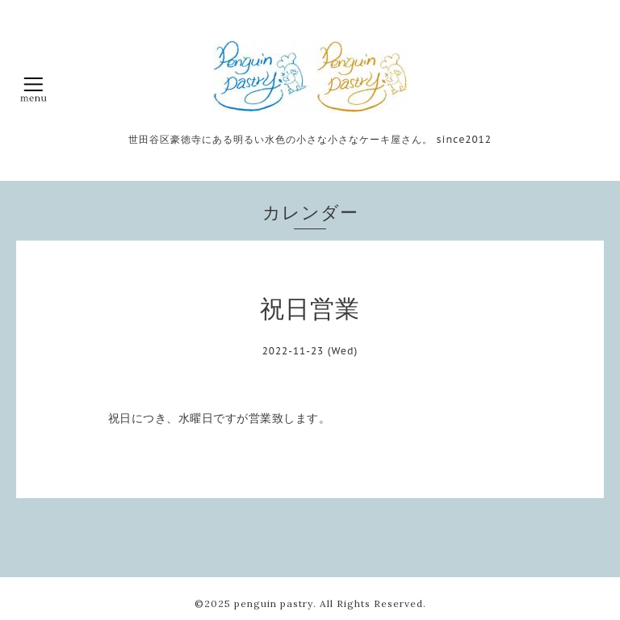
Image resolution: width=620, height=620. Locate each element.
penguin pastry (273, 603)
